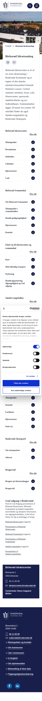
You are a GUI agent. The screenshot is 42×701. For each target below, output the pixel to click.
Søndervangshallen (13, 546)
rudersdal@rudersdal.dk (20, 638)
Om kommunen (15, 648)
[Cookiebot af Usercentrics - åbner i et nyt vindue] (29, 308)
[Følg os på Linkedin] (17, 686)
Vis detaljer (30, 376)
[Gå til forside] (12, 6)
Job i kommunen (16, 653)
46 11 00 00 (14, 634)
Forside (8, 46)
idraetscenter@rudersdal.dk (22, 586)
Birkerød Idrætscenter (14, 522)
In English (13, 658)
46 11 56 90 (14, 581)
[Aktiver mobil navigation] (36, 5)
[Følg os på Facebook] (9, 686)
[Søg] (30, 5)
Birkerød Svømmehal (14, 534)
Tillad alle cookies (21, 383)
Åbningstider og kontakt (19, 642)
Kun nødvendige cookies (21, 390)
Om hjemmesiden (16, 663)
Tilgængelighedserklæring (20, 674)
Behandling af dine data (19, 669)
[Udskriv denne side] (7, 62)
